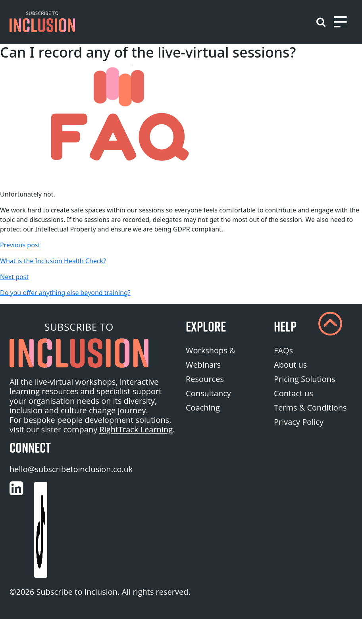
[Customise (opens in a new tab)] (16, 488)
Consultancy (208, 393)
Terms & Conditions (310, 407)
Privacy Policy (298, 422)
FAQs (283, 350)
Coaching (203, 407)
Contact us (293, 393)
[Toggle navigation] (340, 22)
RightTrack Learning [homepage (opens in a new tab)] (136, 429)
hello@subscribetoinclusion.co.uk (71, 469)
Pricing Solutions (304, 379)
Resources (205, 379)
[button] (42, 22)
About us (290, 364)
